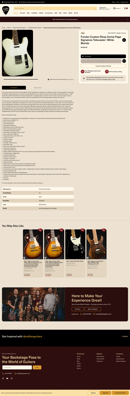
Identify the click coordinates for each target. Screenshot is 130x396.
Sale (60, 13)
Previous (29, 19)
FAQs (78, 359)
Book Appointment (72, 19)
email (109, 79)
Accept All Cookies (120, 393)
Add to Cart (101, 61)
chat (114, 79)
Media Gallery (38, 87)
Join (37, 367)
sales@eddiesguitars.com (103, 314)
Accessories (49, 13)
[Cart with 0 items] (126, 8)
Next (100, 19)
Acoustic (22, 13)
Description (14, 87)
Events (76, 13)
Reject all (105, 393)
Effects (41, 13)
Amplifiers (34, 13)
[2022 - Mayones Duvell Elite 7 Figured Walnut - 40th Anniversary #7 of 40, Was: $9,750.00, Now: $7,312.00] (96, 244)
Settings (93, 393)
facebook (3, 378)
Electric (16, 13)
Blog (78, 361)
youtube (7, 378)
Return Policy (100, 356)
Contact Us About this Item (103, 66)
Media (113, 2)
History (118, 356)
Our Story (78, 309)
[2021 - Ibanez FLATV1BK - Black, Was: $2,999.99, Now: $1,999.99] (75, 244)
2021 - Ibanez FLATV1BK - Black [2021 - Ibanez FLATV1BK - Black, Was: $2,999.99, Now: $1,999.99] (74, 261)
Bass (28, 13)
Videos (79, 363)
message (105, 79)
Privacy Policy (100, 359)
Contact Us (100, 361)
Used (55, 13)
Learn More (71, 79)
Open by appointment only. (65, 19)
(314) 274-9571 (87, 314)
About (118, 2)
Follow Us (125, 336)
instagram (12, 378)
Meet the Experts (92, 309)
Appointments (124, 2)
